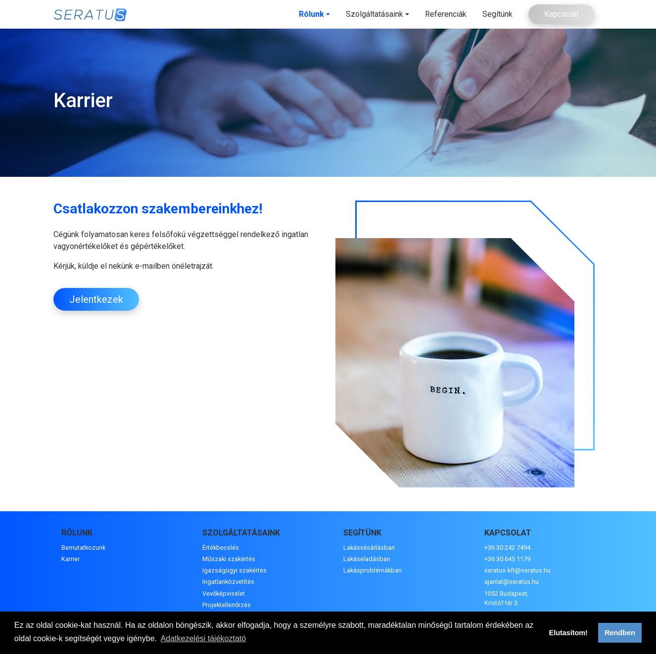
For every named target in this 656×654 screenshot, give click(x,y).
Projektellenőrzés (226, 605)
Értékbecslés (220, 547)
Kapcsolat (561, 14)
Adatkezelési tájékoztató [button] (203, 638)
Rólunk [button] (311, 14)
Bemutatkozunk (83, 547)
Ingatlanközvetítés (228, 581)
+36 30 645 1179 (507, 559)
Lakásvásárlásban (369, 547)
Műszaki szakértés (228, 559)
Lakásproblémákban (372, 570)
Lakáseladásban (366, 559)
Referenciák (446, 14)
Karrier (70, 559)
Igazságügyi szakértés (234, 570)
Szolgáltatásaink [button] (374, 14)
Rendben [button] (620, 633)
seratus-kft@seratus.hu (517, 570)
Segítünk (497, 14)
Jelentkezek (96, 299)
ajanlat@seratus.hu (511, 581)
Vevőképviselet (223, 593)
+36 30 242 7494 (507, 547)
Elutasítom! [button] (568, 633)
